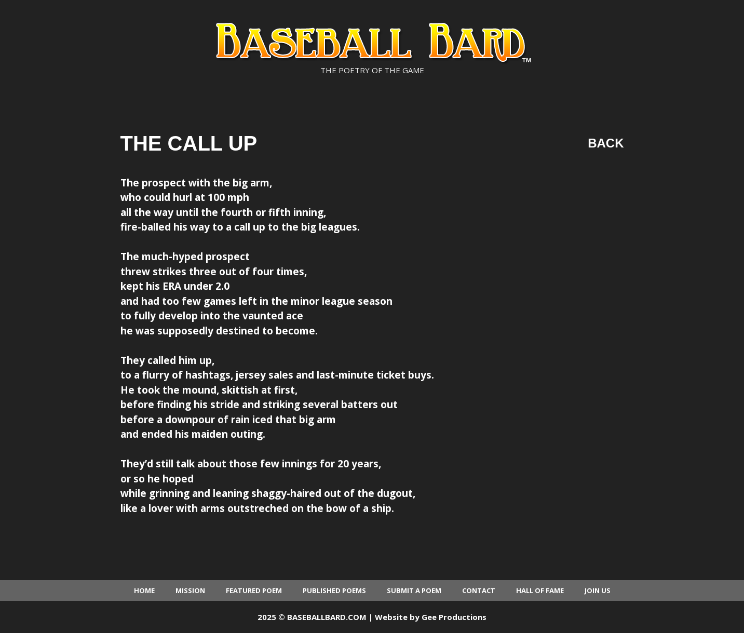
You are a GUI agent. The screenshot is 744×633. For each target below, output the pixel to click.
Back (606, 143)
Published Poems (334, 590)
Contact (478, 590)
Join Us (598, 590)
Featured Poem (254, 590)
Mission (190, 590)
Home (144, 590)
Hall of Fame (540, 590)
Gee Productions (454, 617)
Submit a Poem (414, 590)
